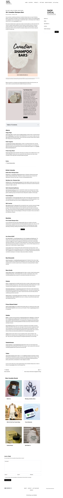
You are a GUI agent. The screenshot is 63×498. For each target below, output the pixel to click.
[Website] (35, 475)
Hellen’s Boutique (47, 28)
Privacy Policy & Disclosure (50, 488)
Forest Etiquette (9, 197)
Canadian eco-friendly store (31, 238)
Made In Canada (20, 10)
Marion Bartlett (13, 370)
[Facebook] (9, 488)
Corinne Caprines (9, 344)
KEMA (45, 21)
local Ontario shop (19, 289)
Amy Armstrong (9, 14)
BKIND (7, 317)
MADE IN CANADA (48, 2)
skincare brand (23, 317)
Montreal (31, 317)
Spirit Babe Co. (28, 445)
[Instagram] (5, 488)
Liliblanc (7, 334)
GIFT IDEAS (42, 2)
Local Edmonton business (10, 143)
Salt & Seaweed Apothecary (11, 190)
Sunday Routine (10, 445)
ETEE (7, 283)
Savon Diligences (9, 325)
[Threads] (11, 488)
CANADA (11, 10)
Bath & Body (8, 10)
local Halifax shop (19, 272)
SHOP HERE (22, 229)
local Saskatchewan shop (18, 344)
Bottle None (8, 174)
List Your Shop (55, 2)
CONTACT (29, 488)
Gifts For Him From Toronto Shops (13, 422)
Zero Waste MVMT (9, 238)
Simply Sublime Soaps (10, 272)
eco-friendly (16, 21)
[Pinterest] (7, 488)
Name (6, 474)
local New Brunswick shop (19, 260)
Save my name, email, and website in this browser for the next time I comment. (18, 477)
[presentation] (13, 388)
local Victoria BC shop (17, 197)
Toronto (10, 283)
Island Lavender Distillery (10, 306)
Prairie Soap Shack (9, 152)
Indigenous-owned (26, 355)
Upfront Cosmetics (9, 260)
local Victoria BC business (17, 182)
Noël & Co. (9, 399)
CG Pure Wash (8, 248)
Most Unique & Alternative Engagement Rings (32, 370)
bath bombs (11, 136)
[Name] (10, 475)
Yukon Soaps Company (10, 355)
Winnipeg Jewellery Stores (30, 399)
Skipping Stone (8, 295)
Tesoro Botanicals (28, 422)
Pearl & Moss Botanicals (10, 289)
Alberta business (23, 134)
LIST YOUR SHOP (36, 488)
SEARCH (31, 490)
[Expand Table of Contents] (23, 125)
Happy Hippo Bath (9, 134)
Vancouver (16, 205)
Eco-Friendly (15, 10)
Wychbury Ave (8, 182)
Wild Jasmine (8, 205)
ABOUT (25, 488)
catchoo (45, 26)
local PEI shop (33, 308)
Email (18, 474)
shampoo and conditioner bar (13, 319)
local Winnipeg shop (18, 238)
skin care (27, 177)
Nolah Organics (18, 143)
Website (31, 474)
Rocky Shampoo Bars (11, 163)
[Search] (49, 32)
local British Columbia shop (17, 174)
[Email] (22, 475)
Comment (7, 461)
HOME (26, 2)
